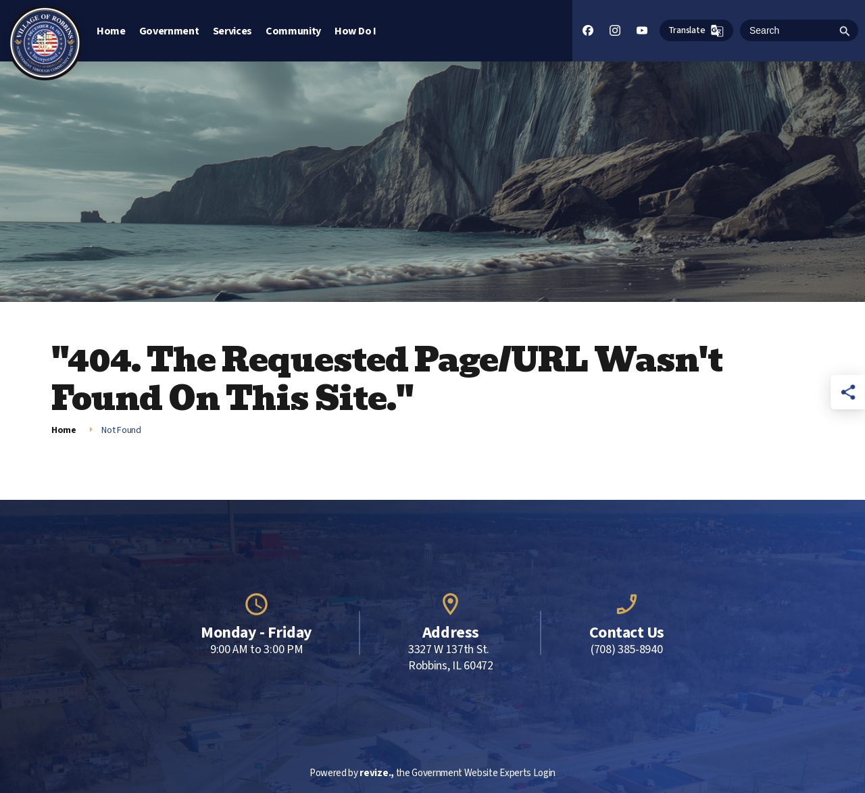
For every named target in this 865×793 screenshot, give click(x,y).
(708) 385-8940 (627, 650)
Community (293, 31)
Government (169, 31)
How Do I (355, 31)
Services (232, 31)
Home (111, 31)
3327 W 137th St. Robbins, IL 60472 (450, 658)
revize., (376, 773)
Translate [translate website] (696, 31)
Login (544, 773)
